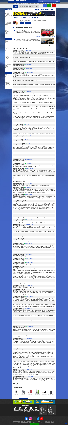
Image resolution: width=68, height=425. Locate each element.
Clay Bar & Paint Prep (8, 15)
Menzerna (6, 59)
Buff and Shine (7, 43)
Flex (5, 50)
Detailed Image (17, 0)
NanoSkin (6, 60)
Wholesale (41, 407)
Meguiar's (6, 58)
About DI (49, 407)
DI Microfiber (7, 48)
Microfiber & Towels (8, 23)
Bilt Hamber (7, 42)
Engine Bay (7, 33)
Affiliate (41, 413)
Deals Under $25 (7, 83)
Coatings (6, 17)
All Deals (6, 74)
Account (48, 1)
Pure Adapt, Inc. (50, 414)
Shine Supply (7, 67)
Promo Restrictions (51, 413)
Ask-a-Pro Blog (42, 408)
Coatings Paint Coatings (23, 398)
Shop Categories (8, 9)
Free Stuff (6, 76)
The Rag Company (8, 64)
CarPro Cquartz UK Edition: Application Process (41, 45)
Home (41, 1)
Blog (48, 408)
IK (5, 55)
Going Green (50, 410)
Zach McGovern (52, 36)
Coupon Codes (7, 84)
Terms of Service (50, 411)
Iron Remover (7, 13)
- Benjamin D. (25, 412)
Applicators (6, 24)
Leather (6, 30)
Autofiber (6, 41)
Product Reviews (42, 412)
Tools (6, 25)
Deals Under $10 (7, 82)
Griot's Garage (7, 51)
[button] (66, 423)
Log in (14, 384)
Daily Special (7, 75)
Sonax (6, 68)
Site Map (41, 414)
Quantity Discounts (8, 86)
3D (5, 40)
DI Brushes (6, 47)
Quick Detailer (7, 14)
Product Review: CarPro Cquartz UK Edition (42, 36)
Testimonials (50, 409)
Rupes (6, 65)
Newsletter (41, 411)
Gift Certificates (7, 85)
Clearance (6, 81)
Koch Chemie (7, 56)
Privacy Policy (50, 412)
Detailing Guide (42, 409)
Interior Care (7, 31)
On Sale (6, 77)
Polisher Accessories (8, 22)
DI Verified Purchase (27, 50)
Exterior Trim (7, 34)
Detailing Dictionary (43, 410)
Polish (6, 16)
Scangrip (6, 66)
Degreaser (6, 12)
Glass (6, 32)
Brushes (6, 29)
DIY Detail (6, 49)
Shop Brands (8, 38)
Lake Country (7, 57)
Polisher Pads (7, 21)
